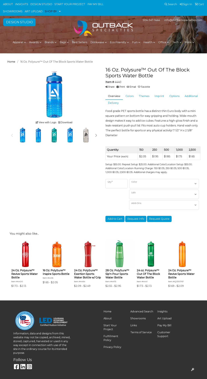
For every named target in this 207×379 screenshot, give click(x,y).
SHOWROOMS (12, 11)
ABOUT (8, 4)
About (108, 318)
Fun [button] (134, 42)
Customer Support (163, 334)
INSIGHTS (21, 4)
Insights (162, 311)
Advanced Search (141, 311)
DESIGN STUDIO (41, 4)
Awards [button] (34, 42)
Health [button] (147, 42)
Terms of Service (141, 332)
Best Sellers (79, 42)
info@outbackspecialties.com (183, 20)
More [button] (188, 42)
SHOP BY (51, 11)
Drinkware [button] (97, 42)
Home (107, 311)
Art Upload (164, 318)
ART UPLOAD (34, 11)
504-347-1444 (151, 20)
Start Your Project (110, 327)
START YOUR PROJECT (69, 4)
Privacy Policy (112, 347)
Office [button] (162, 42)
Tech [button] (175, 42)
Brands (49, 42)
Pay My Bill (164, 325)
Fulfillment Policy (111, 338)
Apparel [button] (18, 42)
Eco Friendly (118, 42)
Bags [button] (63, 42)
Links (133, 325)
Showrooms (138, 318)
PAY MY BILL (95, 4)
